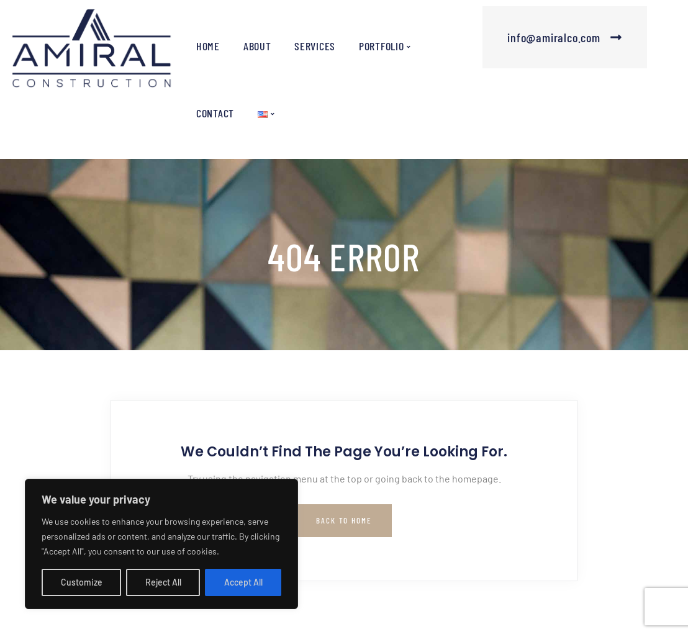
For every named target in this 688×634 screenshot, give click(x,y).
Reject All (163, 582)
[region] (161, 544)
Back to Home (344, 520)
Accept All (243, 582)
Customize (81, 582)
